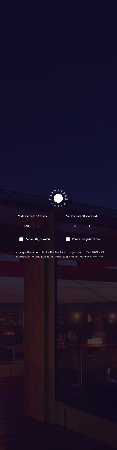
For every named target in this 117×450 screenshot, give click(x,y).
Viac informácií (95, 252)
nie (39, 226)
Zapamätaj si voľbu (37, 239)
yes (76, 226)
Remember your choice (86, 239)
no (87, 226)
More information (91, 256)
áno (27, 226)
